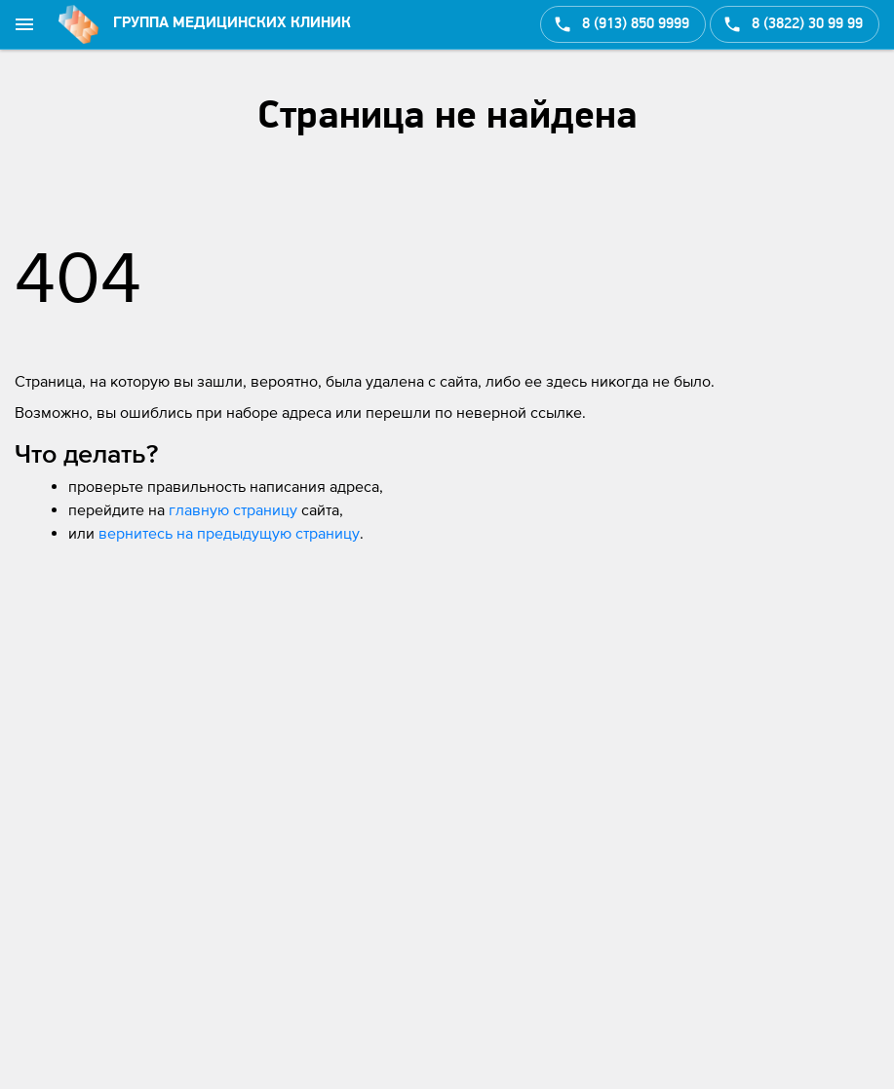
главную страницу (233, 509)
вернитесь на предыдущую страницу (229, 533)
